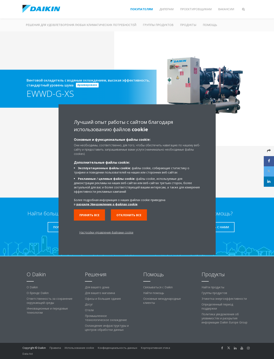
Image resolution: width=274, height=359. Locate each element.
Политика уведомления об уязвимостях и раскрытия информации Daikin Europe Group (224, 318)
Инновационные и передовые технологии (47, 310)
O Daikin (32, 287)
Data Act (28, 354)
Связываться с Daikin (158, 287)
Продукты (188, 25)
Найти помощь (153, 293)
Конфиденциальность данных (117, 348)
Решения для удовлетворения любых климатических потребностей (81, 25)
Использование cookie (79, 348)
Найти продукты (213, 287)
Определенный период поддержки (217, 306)
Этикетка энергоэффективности (224, 299)
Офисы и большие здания (103, 299)
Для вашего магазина (100, 293)
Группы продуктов (158, 25)
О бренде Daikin (38, 293)
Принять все (89, 215)
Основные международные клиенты (162, 301)
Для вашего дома (97, 287)
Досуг (89, 304)
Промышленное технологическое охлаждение (106, 318)
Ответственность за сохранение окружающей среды (49, 301)
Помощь (210, 25)
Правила (55, 348)
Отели (89, 310)
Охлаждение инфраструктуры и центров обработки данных (107, 328)
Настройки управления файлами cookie (106, 232)
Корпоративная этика (155, 348)
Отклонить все (128, 215)
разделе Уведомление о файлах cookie (107, 204)
